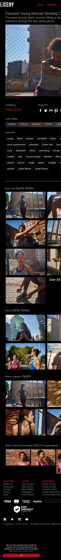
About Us (8, 484)
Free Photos (28, 494)
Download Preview (12, 98)
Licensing (51, 4)
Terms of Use (48, 484)
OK (21, 555)
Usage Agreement (51, 492)
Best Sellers (28, 489)
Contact (7, 489)
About (40, 4)
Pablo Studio (13, 109)
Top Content (28, 484)
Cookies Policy (49, 489)
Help (5, 494)
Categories (27, 492)
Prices (6, 492)
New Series (27, 486)
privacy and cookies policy (23, 551)
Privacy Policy (49, 486)
